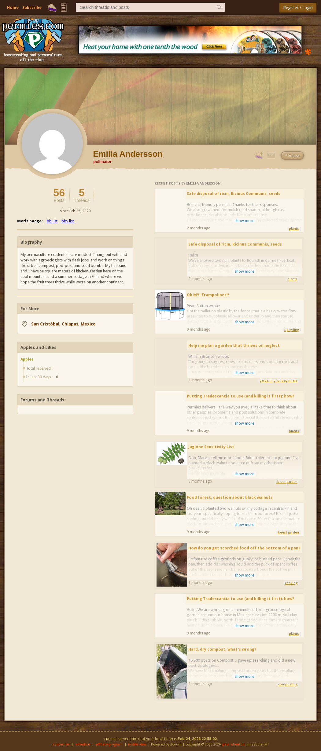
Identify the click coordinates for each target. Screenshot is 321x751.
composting (287, 684)
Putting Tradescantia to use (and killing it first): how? (240, 396)
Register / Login (298, 7)
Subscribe (32, 7)
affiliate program (109, 744)
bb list (52, 221)
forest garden (286, 482)
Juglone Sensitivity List (211, 446)
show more (244, 220)
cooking (291, 583)
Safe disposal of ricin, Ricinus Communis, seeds (233, 193)
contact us (61, 744)
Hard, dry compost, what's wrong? (222, 649)
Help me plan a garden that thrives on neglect (234, 345)
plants (294, 229)
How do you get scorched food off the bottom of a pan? (244, 548)
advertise (82, 744)
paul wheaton (233, 744)
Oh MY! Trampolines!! (208, 295)
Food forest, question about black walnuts (230, 497)
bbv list (67, 221)
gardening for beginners (278, 381)
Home (13, 7)
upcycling (291, 330)
